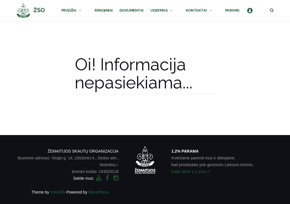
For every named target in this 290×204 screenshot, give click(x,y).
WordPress (98, 192)
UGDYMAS (159, 10)
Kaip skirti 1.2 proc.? (190, 171)
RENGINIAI (104, 10)
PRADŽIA (68, 10)
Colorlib (57, 192)
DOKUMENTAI (132, 10)
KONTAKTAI (196, 10)
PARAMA (232, 10)
